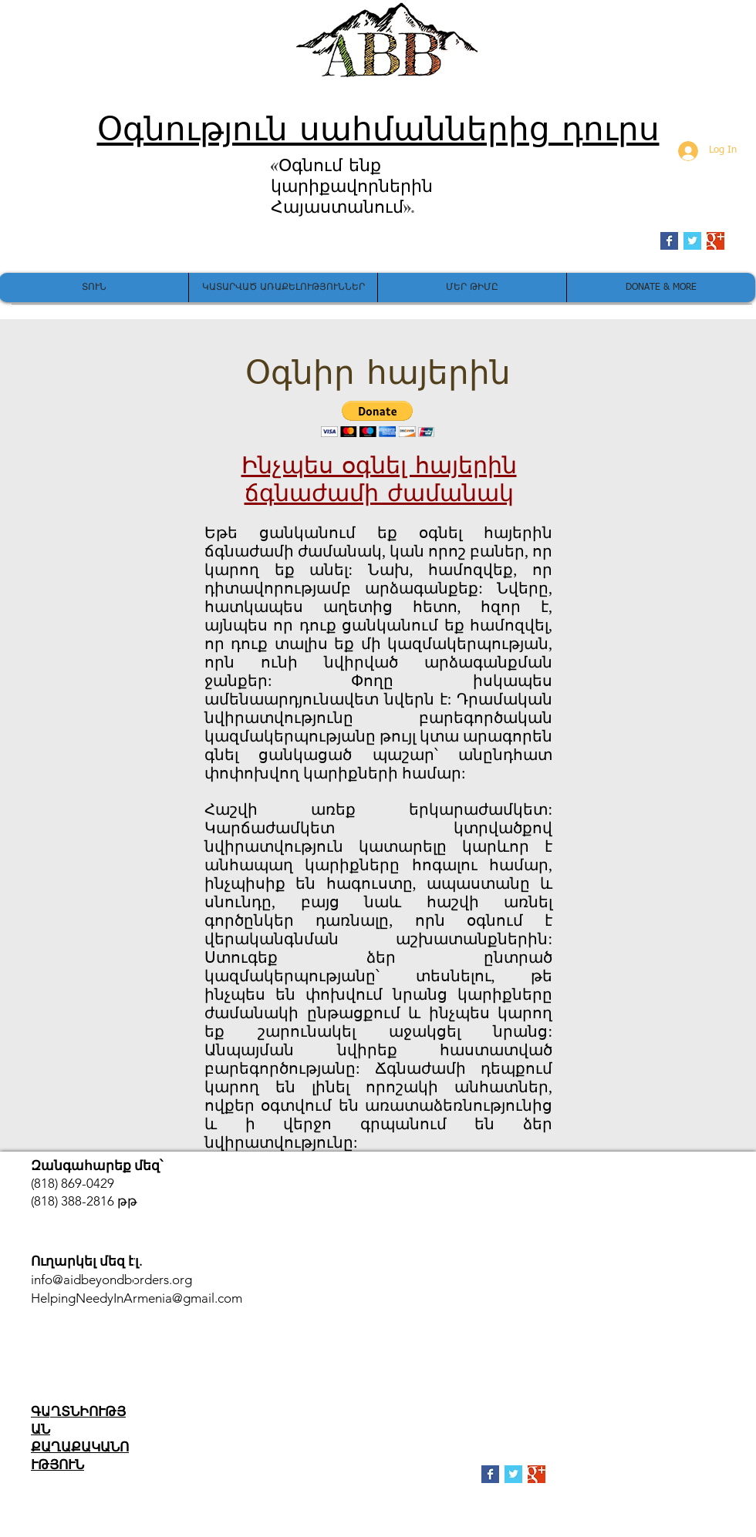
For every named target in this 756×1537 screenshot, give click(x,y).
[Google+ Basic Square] (715, 241)
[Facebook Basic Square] (669, 241)
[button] (377, 419)
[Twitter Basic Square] (692, 241)
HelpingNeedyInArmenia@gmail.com (136, 1298)
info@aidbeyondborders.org (111, 1279)
